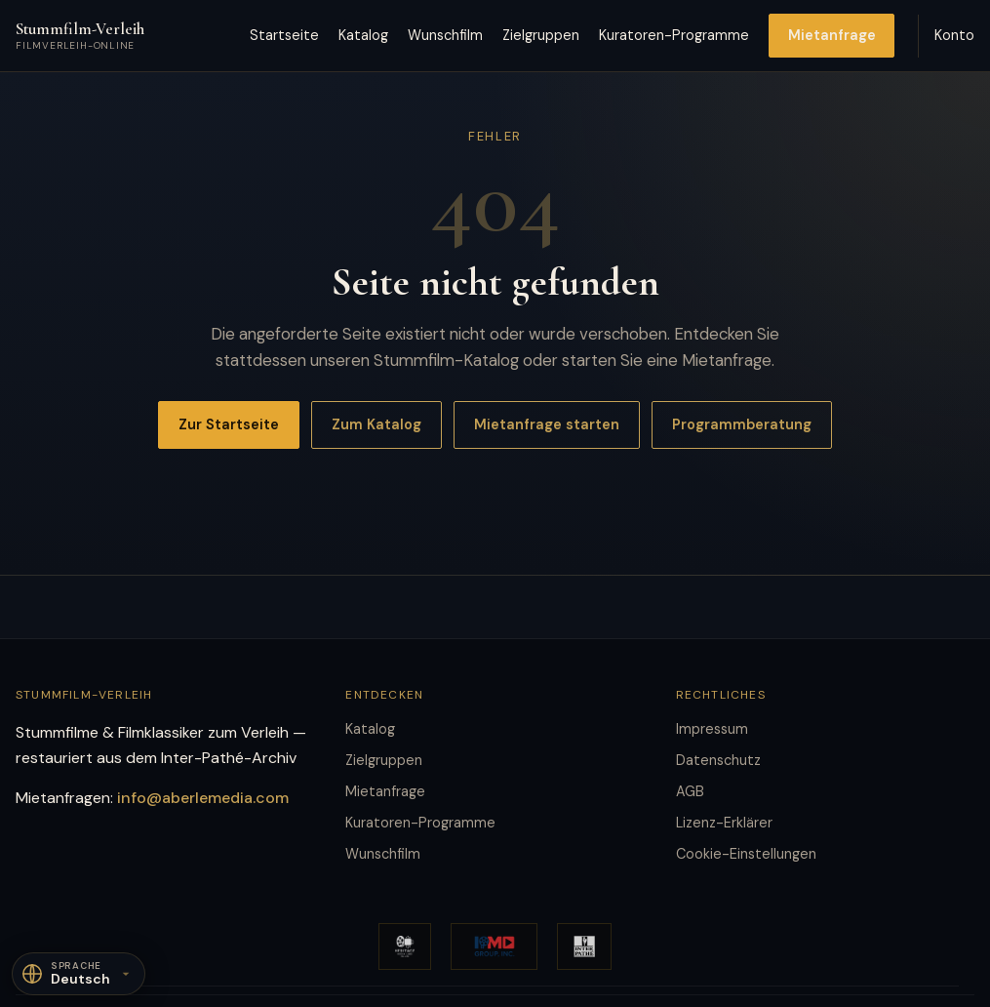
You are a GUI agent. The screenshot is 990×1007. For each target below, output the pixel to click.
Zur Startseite (228, 424)
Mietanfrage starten (546, 424)
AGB (690, 791)
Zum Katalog (376, 424)
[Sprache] (78, 973)
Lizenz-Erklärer (724, 822)
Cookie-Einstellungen (746, 854)
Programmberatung (742, 424)
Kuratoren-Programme (674, 35)
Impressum (712, 729)
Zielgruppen (540, 35)
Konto (954, 35)
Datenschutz (718, 760)
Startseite (284, 35)
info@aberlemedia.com (203, 797)
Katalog (363, 35)
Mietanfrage (832, 35)
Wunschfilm (445, 35)
